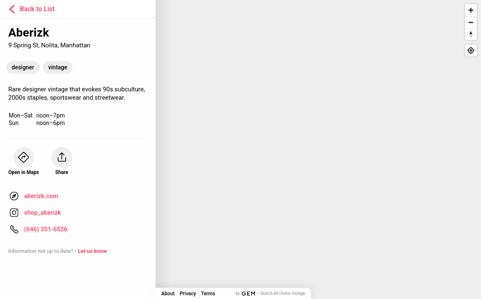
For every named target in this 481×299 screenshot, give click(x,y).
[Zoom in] (471, 10)
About (168, 294)
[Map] (240, 149)
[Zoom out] (471, 22)
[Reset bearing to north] (471, 34)
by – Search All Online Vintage (270, 293)
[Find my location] (471, 50)
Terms (208, 294)
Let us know (92, 251)
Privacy (188, 294)
